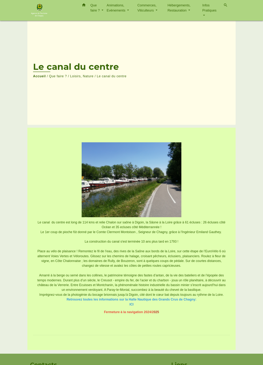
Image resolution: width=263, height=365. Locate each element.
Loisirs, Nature (82, 76)
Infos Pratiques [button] (209, 7)
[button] (84, 5)
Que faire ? (58, 76)
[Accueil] (53, 10)
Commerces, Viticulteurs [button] (146, 7)
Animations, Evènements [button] (116, 7)
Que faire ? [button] (95, 7)
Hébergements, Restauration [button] (178, 7)
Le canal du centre (112, 76)
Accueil (39, 76)
